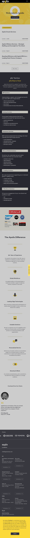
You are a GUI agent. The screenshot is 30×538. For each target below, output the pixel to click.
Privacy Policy (23, 522)
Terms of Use (8, 523)
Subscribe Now (28, 270)
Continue (15, 533)
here (14, 527)
